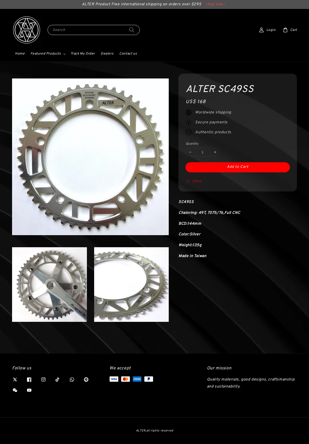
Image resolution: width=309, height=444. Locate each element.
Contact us (128, 54)
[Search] (132, 30)
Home (20, 54)
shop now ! (215, 4)
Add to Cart (237, 167)
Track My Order (82, 54)
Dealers (107, 54)
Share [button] (194, 181)
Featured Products (45, 54)
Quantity (192, 144)
